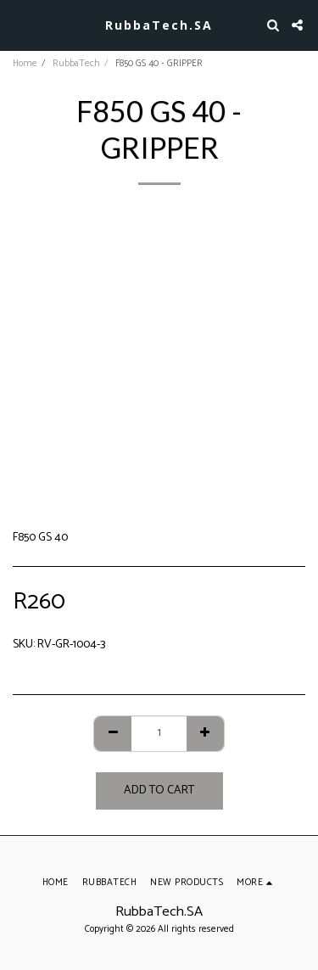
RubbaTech (76, 63)
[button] (18, 24)
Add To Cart (159, 790)
